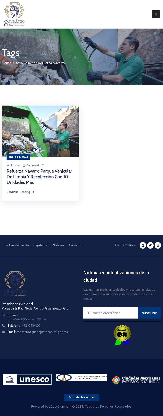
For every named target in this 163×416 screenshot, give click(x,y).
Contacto (75, 245)
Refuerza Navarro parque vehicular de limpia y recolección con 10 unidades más (39, 176)
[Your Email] (110, 313)
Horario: (12, 315)
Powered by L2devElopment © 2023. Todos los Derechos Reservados (81, 406)
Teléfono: (23, 326)
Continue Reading (21, 192)
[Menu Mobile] (156, 14)
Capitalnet (40, 245)
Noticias (15, 165)
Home (6, 63)
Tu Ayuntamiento (16, 245)
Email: (37, 332)
